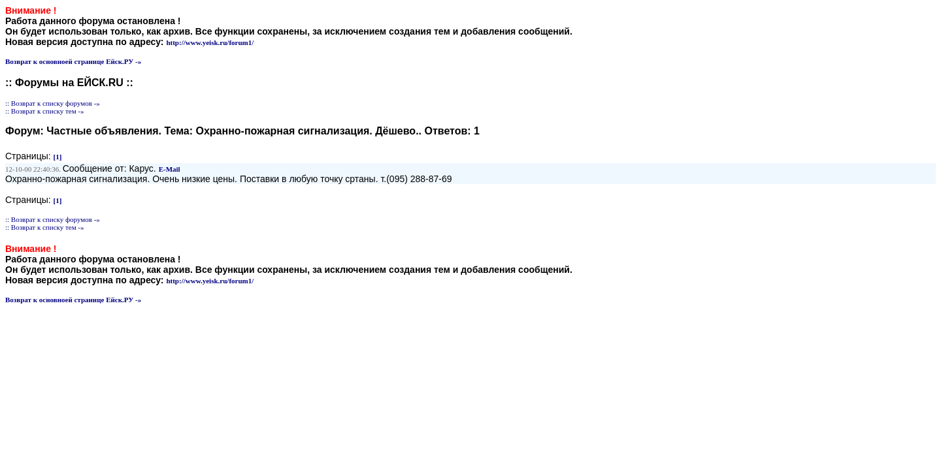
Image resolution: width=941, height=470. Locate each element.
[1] (58, 157)
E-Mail (169, 169)
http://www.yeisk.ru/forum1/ (210, 42)
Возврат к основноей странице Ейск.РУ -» (73, 61)
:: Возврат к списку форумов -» (52, 103)
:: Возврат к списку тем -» (44, 111)
